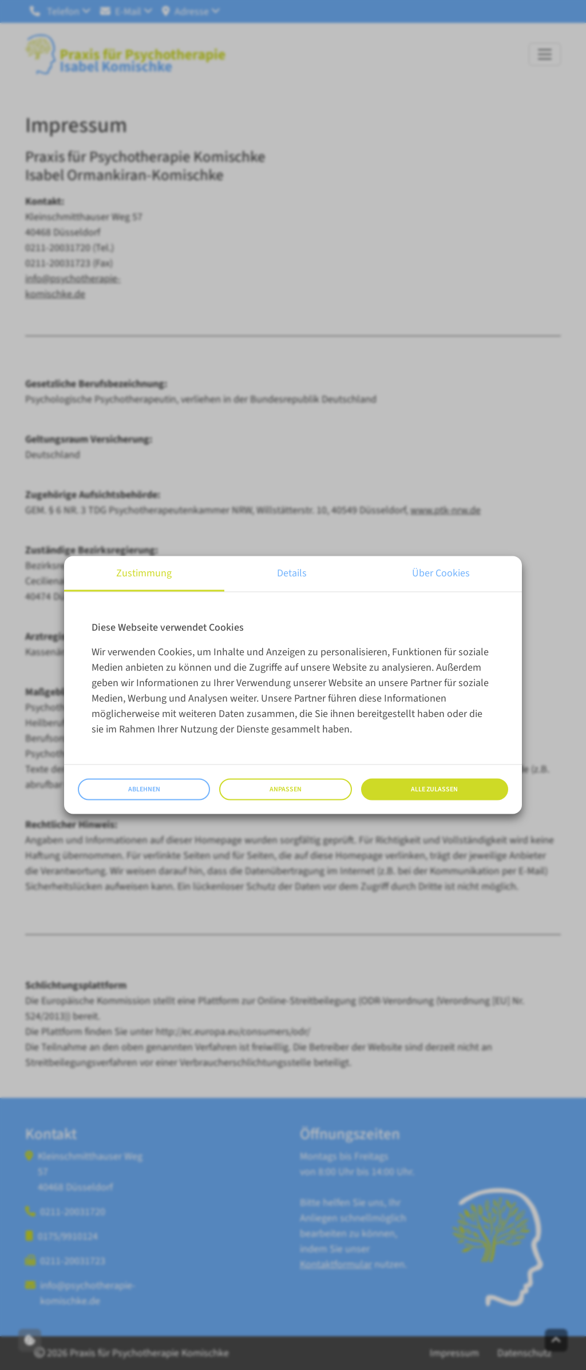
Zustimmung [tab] (144, 573)
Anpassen (286, 789)
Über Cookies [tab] (441, 573)
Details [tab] (292, 573)
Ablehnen (144, 789)
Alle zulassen (434, 789)
